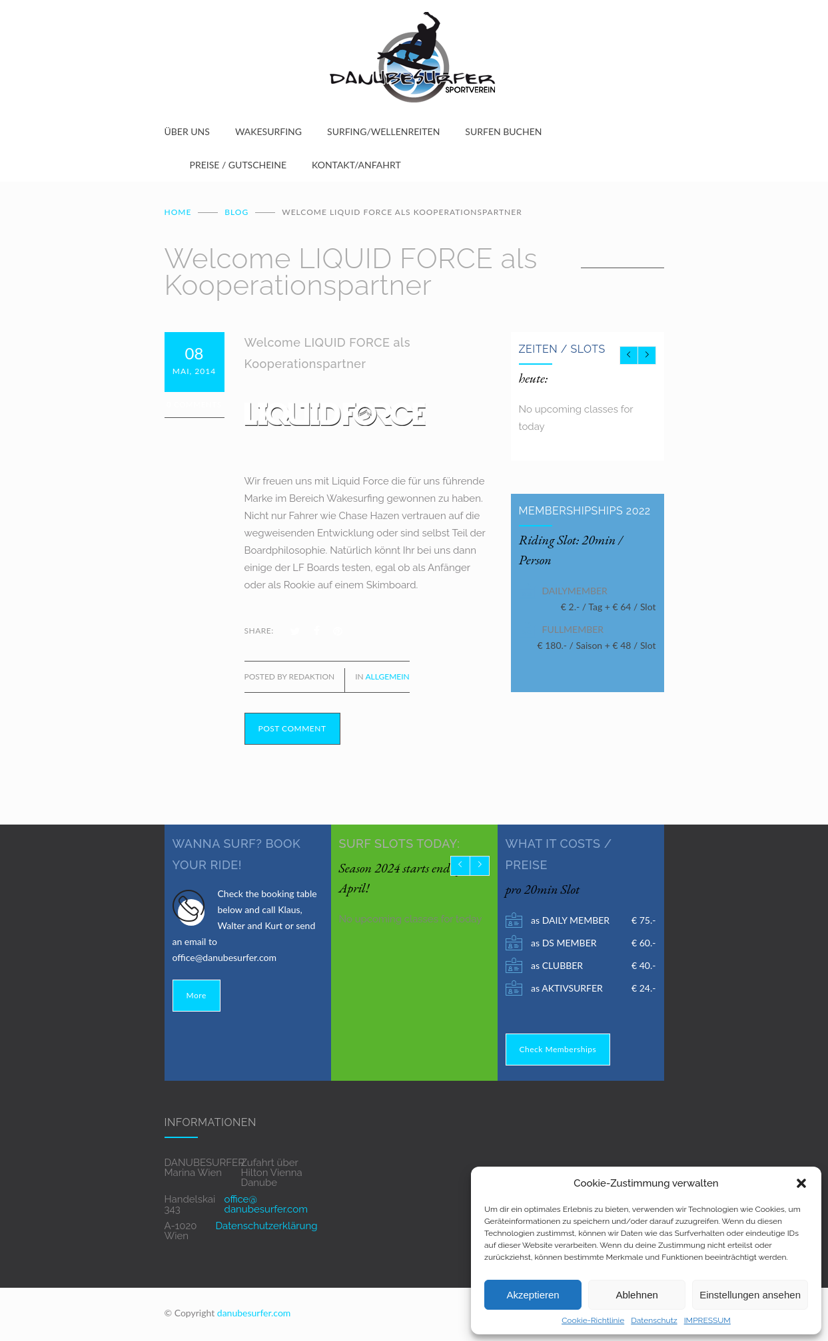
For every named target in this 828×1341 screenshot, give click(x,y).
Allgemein (387, 676)
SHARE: (259, 631)
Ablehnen (636, 1294)
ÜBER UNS (187, 131)
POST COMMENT (292, 728)
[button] (801, 1183)
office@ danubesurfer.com (266, 1204)
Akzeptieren (532, 1294)
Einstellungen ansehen (750, 1294)
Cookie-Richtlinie (593, 1320)
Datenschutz (654, 1320)
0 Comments (194, 404)
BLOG (236, 212)
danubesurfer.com (254, 1312)
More (197, 995)
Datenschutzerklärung (266, 1226)
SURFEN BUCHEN (503, 131)
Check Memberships (558, 1049)
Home (178, 212)
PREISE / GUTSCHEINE (238, 164)
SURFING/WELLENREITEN (383, 131)
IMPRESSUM (707, 1320)
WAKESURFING (268, 131)
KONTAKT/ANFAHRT (356, 164)
